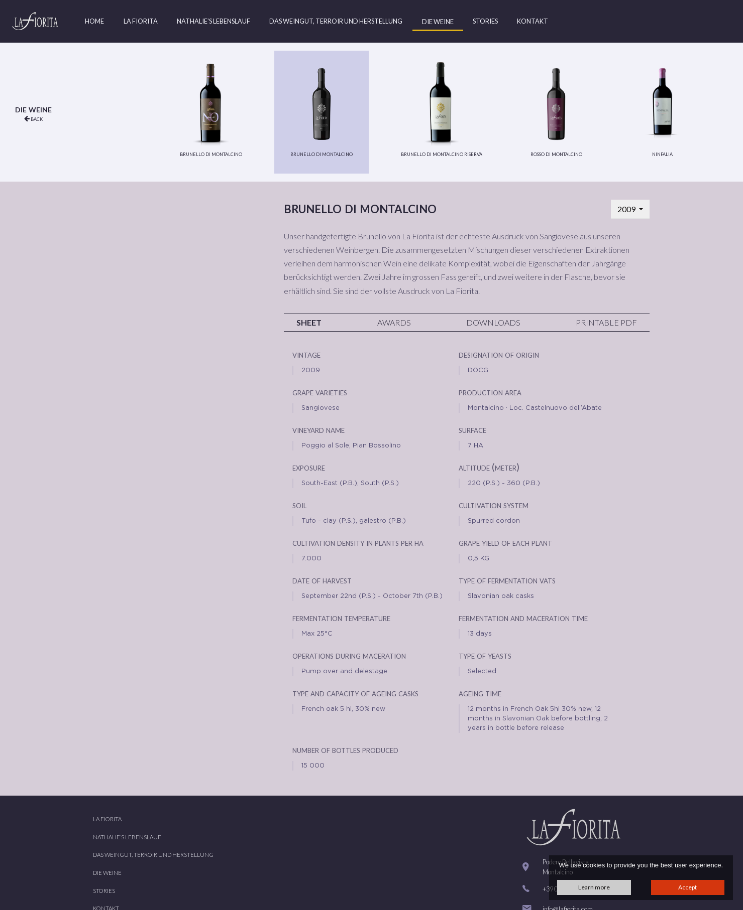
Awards (394, 322)
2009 (627, 209)
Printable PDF (606, 322)
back (33, 118)
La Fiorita (141, 21)
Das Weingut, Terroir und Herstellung (335, 21)
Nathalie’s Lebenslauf (213, 21)
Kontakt (532, 21)
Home (94, 21)
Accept (687, 887)
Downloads (493, 322)
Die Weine (438, 22)
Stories (485, 21)
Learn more (594, 887)
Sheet (309, 322)
